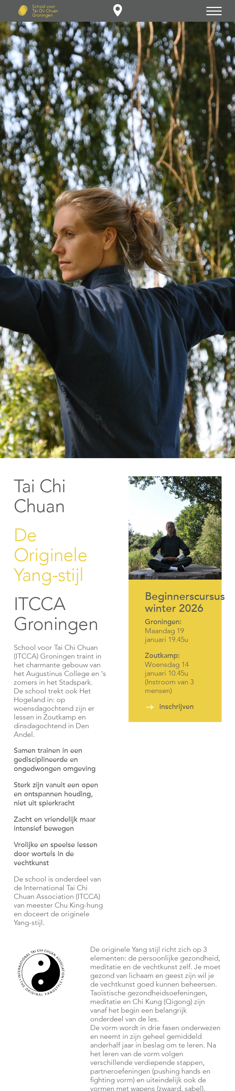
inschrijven (176, 706)
